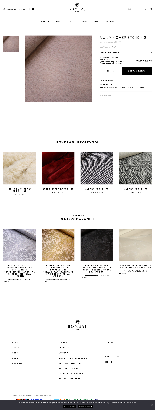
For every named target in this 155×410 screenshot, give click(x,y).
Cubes (50, 395)
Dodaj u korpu (137, 71)
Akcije (16, 348)
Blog (96, 22)
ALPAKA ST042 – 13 (97, 189)
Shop (58, 22)
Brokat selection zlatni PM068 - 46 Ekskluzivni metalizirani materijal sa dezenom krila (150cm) (58, 271)
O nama (63, 342)
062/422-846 (23, 9)
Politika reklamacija (71, 379)
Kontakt (110, 342)
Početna (44, 22)
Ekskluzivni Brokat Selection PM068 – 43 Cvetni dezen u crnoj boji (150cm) (96, 269)
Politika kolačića (69, 368)
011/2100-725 (11, 9)
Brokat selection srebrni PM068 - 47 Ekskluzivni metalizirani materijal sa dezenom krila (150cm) (19, 271)
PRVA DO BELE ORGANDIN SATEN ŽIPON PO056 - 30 (135, 267)
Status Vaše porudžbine (73, 358)
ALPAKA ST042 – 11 (135, 189)
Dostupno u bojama (126, 52)
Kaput (122, 87)
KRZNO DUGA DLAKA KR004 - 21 (19, 190)
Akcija (71, 22)
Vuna (142, 87)
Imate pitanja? (106, 95)
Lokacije (110, 22)
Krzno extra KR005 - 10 (58, 189)
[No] (152, 405)
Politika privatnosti (71, 363)
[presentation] (3, 173)
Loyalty (63, 353)
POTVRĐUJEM (69, 406)
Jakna (117, 87)
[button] (76, 204)
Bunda (111, 87)
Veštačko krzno (132, 87)
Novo (84, 22)
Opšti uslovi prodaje (71, 373)
